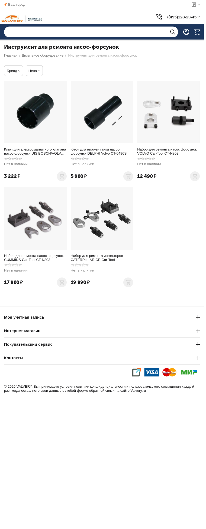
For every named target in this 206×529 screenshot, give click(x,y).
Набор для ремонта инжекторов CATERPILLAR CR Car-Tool (97, 258)
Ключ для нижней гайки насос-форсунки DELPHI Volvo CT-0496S (99, 151)
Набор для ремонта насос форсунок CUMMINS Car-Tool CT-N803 (33, 258)
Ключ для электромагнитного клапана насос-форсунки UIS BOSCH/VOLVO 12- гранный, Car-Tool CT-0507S (35, 151)
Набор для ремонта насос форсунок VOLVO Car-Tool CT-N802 (167, 151)
